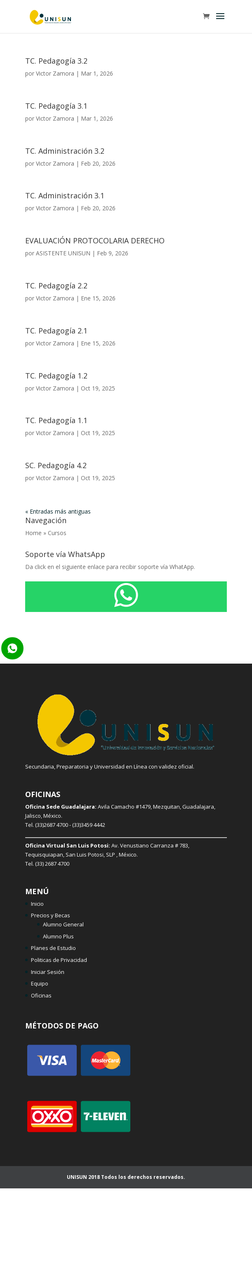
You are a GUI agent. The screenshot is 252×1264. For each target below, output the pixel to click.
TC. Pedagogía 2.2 (56, 285)
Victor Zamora (55, 73)
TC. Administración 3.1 (64, 195)
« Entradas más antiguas (58, 511)
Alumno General (63, 924)
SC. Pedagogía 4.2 (56, 465)
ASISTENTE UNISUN (63, 253)
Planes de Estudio (53, 948)
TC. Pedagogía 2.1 (56, 331)
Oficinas (41, 995)
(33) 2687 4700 (52, 863)
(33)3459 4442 (88, 824)
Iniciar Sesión (47, 972)
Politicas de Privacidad (59, 960)
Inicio (37, 903)
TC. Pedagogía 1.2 (56, 376)
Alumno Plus (58, 936)
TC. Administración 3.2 (64, 151)
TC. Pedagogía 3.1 (56, 106)
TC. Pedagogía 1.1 (56, 420)
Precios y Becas (50, 915)
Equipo (39, 983)
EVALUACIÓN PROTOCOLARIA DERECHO (95, 240)
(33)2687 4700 (51, 824)
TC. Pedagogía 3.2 (56, 61)
